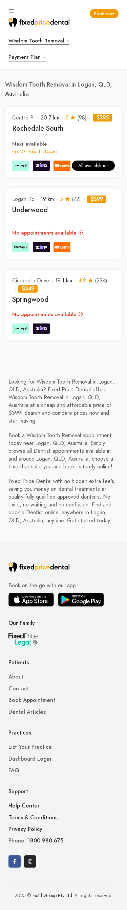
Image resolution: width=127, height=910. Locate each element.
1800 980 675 (45, 840)
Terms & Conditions (33, 817)
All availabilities (93, 166)
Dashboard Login (29, 759)
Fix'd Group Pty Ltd (52, 895)
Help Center (24, 806)
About (16, 677)
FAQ (13, 770)
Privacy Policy (25, 829)
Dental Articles (27, 712)
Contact (18, 688)
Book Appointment (31, 700)
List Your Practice (30, 747)
